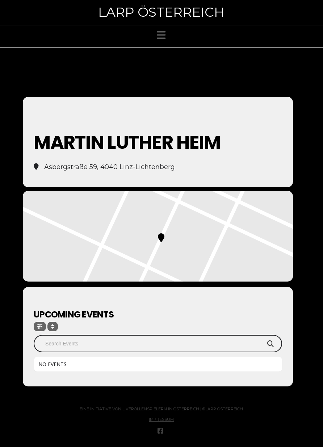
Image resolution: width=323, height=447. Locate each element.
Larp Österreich (161, 12)
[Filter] (40, 326)
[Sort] (52, 326)
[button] (161, 35)
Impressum (161, 419)
